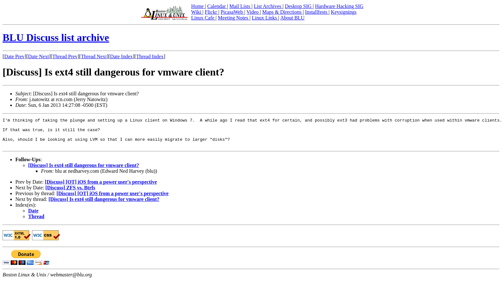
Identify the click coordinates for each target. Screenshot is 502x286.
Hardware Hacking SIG (339, 6)
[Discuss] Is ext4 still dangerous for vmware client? (83, 171)
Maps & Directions (282, 12)
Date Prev (14, 56)
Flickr (211, 12)
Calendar (217, 6)
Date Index (121, 56)
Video (253, 12)
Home (198, 6)
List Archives (268, 6)
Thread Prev (64, 56)
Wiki (196, 12)
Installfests (316, 12)
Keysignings (343, 12)
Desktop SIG (299, 6)
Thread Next (94, 56)
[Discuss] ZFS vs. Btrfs (70, 193)
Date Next (38, 56)
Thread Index (150, 56)
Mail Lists (240, 6)
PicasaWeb (232, 12)
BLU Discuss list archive (56, 37)
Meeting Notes (234, 17)
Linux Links (265, 17)
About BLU (292, 17)
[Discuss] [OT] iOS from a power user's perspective (101, 187)
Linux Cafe (203, 17)
